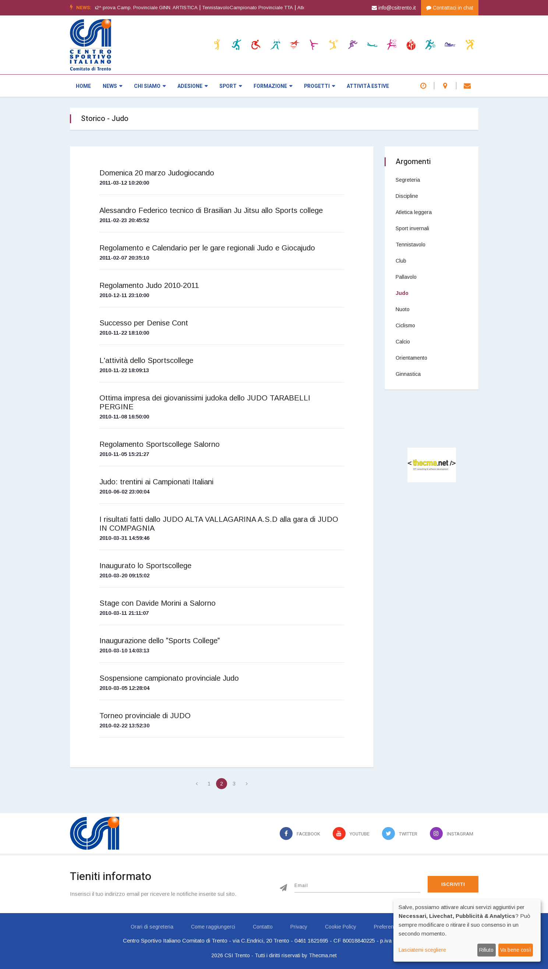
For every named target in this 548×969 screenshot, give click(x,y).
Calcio (403, 342)
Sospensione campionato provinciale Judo (169, 678)
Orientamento (411, 358)
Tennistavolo (410, 244)
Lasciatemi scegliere (422, 950)
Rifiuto (486, 950)
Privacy (298, 927)
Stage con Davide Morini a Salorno (157, 603)
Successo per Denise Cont (143, 323)
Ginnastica (408, 374)
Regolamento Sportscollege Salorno (159, 444)
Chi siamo (150, 86)
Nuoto (403, 309)
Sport (230, 86)
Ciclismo (405, 325)
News (112, 86)
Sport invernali (412, 228)
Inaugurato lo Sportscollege (145, 566)
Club (401, 261)
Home (83, 86)
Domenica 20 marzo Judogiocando (156, 173)
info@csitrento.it (394, 8)
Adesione (192, 86)
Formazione (273, 86)
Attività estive (368, 86)
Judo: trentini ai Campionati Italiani (156, 482)
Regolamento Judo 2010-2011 (149, 285)
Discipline (407, 196)
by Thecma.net (319, 955)
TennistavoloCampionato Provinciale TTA (263, 7)
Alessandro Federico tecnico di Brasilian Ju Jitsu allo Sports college (211, 210)
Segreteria (408, 180)
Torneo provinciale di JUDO (145, 716)
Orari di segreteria (152, 927)
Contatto (263, 927)
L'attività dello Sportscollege (146, 360)
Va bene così (515, 950)
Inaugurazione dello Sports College (159, 641)
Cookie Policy (340, 927)
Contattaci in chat (449, 8)
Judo (402, 293)
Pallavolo (406, 277)
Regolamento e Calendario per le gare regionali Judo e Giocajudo (207, 248)
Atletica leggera (414, 212)
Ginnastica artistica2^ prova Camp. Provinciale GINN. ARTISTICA (142, 7)
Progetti (319, 86)
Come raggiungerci (213, 927)
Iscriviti (453, 884)
